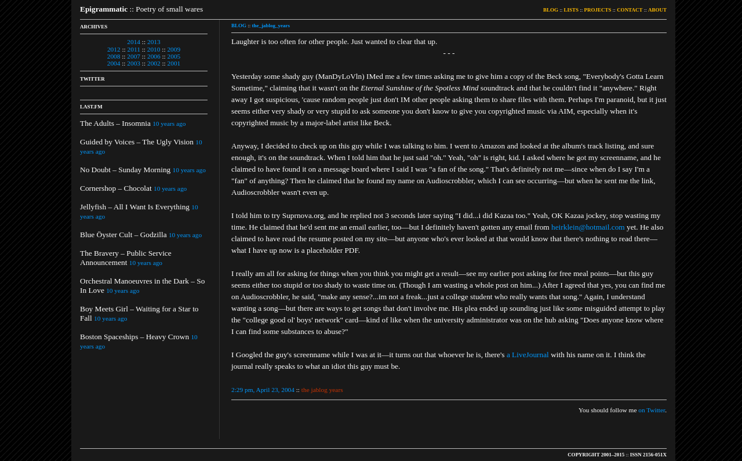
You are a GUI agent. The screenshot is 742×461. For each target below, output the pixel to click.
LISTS (571, 10)
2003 (133, 63)
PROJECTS (598, 10)
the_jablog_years (271, 25)
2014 (133, 41)
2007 (133, 56)
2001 (174, 63)
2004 (114, 63)
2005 (174, 56)
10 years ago (169, 123)
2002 (154, 63)
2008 (114, 56)
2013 (154, 41)
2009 (173, 49)
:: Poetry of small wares (141, 9)
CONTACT (629, 10)
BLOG (550, 10)
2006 (154, 56)
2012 (114, 49)
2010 (154, 49)
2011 (134, 49)
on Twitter (651, 409)
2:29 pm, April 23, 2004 (262, 389)
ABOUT (657, 10)
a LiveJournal (528, 354)
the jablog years (322, 389)
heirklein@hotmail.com (588, 227)
